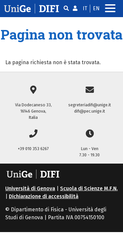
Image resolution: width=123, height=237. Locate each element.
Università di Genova (30, 188)
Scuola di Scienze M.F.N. (89, 188)
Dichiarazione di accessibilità (43, 196)
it (85, 8)
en (96, 8)
